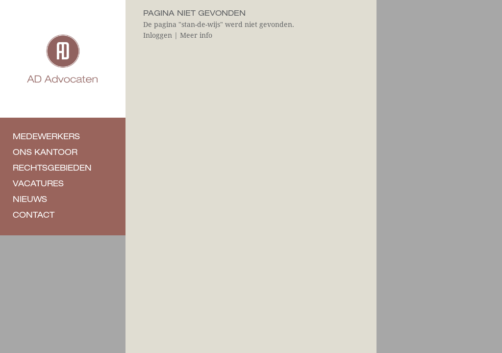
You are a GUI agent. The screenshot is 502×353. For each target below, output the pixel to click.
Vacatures (38, 185)
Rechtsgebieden (52, 169)
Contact (33, 216)
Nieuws (30, 200)
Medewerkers (46, 138)
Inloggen (157, 35)
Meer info (196, 35)
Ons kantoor (45, 153)
